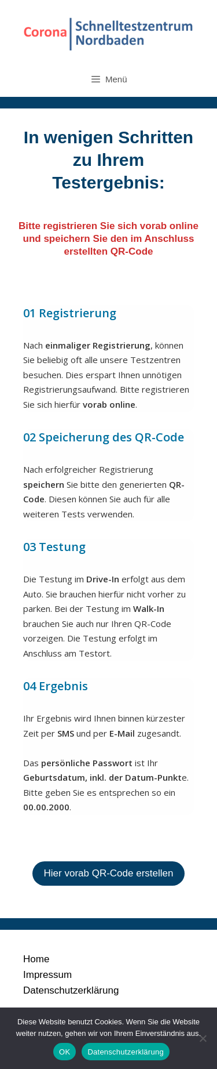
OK (64, 1052)
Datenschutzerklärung (71, 990)
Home (36, 959)
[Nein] (202, 1038)
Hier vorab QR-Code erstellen (109, 873)
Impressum (47, 974)
